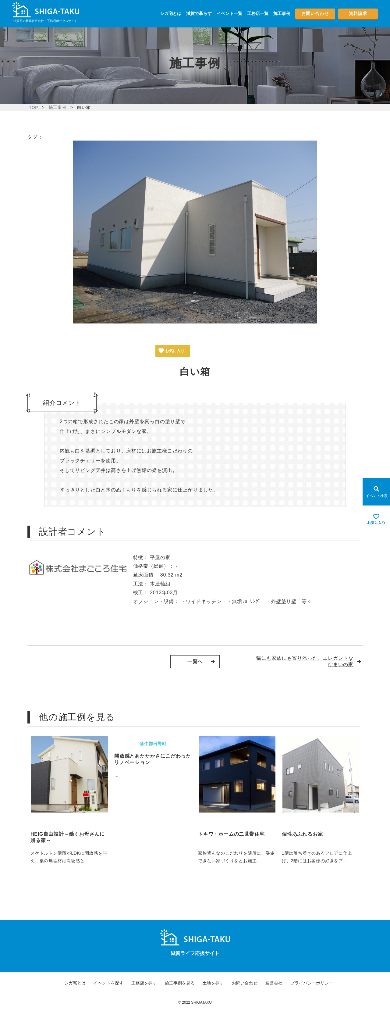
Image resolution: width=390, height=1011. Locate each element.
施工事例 (281, 13)
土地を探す (213, 983)
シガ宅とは (170, 13)
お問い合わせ (315, 13)
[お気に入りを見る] (376, 519)
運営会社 (273, 983)
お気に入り (176, 351)
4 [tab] (196, 317)
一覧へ (195, 661)
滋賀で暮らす (199, 13)
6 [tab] (209, 317)
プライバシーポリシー (311, 983)
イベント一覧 (229, 13)
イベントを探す (108, 983)
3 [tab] (190, 317)
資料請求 (358, 13)
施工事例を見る (180, 983)
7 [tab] (215, 317)
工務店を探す (144, 983)
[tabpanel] (195, 232)
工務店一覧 (257, 13)
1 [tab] (178, 317)
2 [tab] (184, 317)
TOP (33, 107)
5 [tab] (203, 317)
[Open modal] (376, 492)
